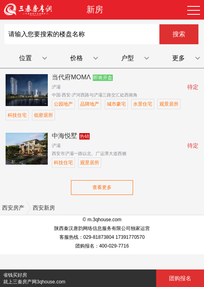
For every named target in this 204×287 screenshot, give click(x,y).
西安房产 (13, 207)
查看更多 (102, 187)
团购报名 (180, 278)
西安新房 (44, 207)
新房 (94, 9)
